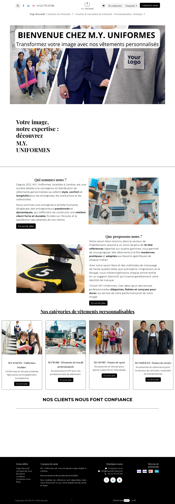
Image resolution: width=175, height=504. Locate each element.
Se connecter (115, 5)
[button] (18, 6)
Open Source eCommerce (148, 500)
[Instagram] (33, 5)
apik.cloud (53, 500)
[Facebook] (23, 5)
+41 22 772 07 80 (45, 5)
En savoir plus (22, 384)
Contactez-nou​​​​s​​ (150, 5)
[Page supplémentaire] (119, 480)
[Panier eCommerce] (103, 6)
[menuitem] (37, 14)
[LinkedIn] (28, 5)
